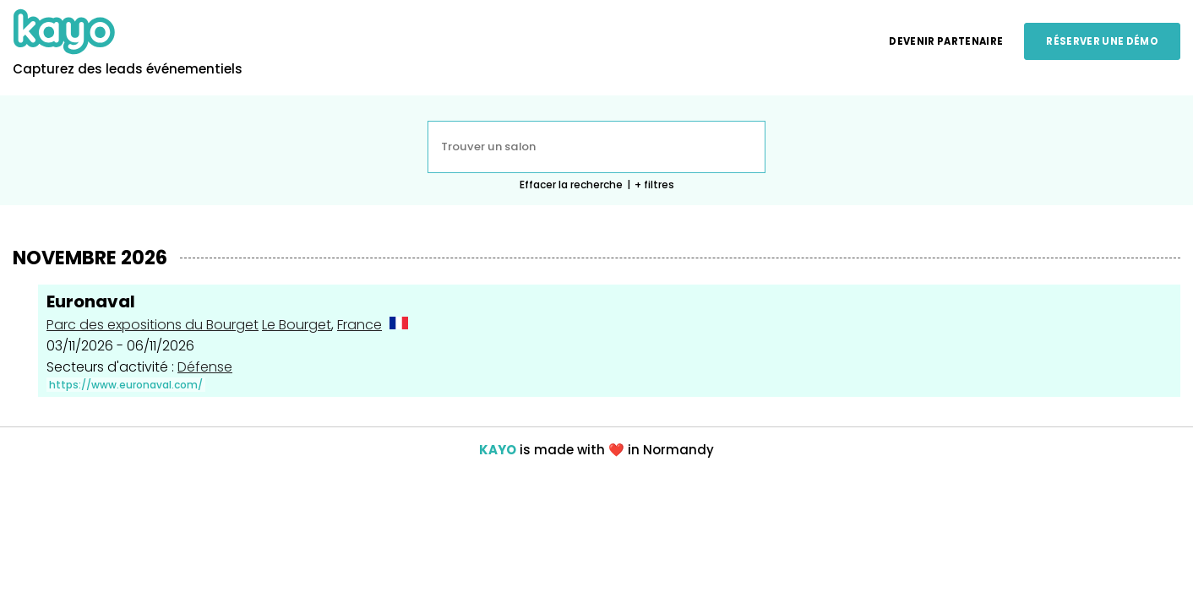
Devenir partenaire (946, 41)
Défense (204, 367)
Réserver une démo (1102, 41)
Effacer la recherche (571, 184)
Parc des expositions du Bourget (152, 324)
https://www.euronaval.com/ (126, 384)
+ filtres (654, 184)
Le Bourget (296, 324)
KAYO (497, 450)
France (359, 324)
